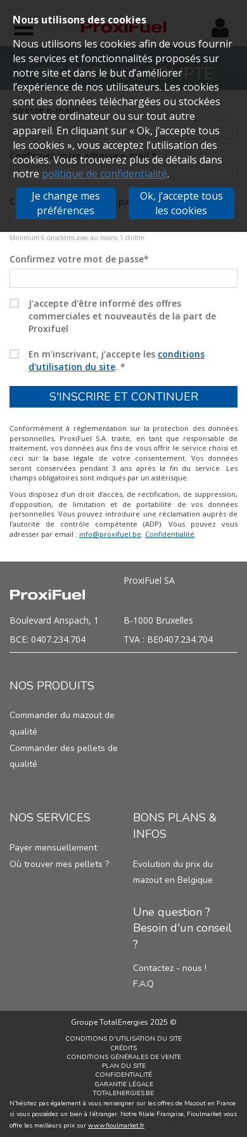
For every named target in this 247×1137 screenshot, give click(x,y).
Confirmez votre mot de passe (79, 259)
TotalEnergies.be (123, 1093)
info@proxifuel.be (110, 534)
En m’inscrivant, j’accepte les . (116, 360)
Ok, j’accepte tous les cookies (181, 203)
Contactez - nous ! (169, 968)
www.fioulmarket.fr (116, 1125)
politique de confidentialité (104, 174)
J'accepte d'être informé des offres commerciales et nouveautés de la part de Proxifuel (122, 316)
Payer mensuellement (53, 848)
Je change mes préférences (66, 203)
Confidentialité (169, 534)
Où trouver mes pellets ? (59, 864)
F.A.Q (143, 984)
